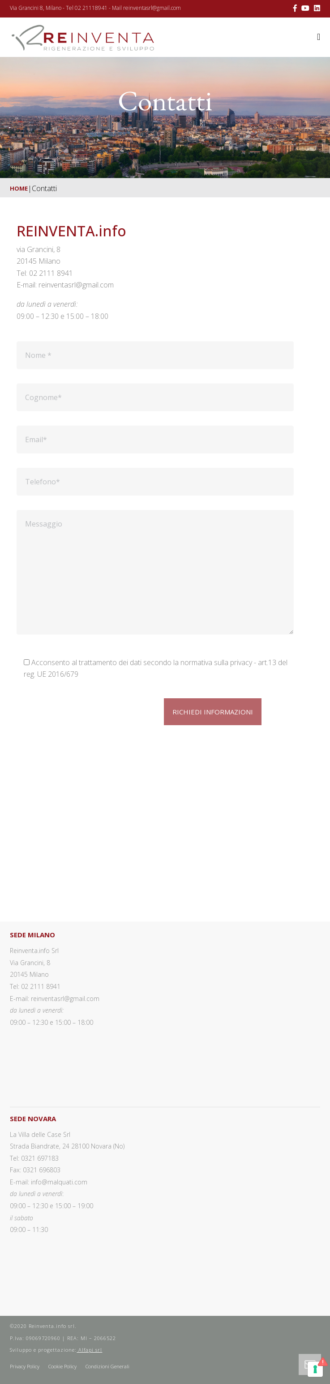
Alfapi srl (89, 1349)
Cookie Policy (62, 1366)
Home (19, 188)
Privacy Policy (24, 1366)
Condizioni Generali (107, 1366)
